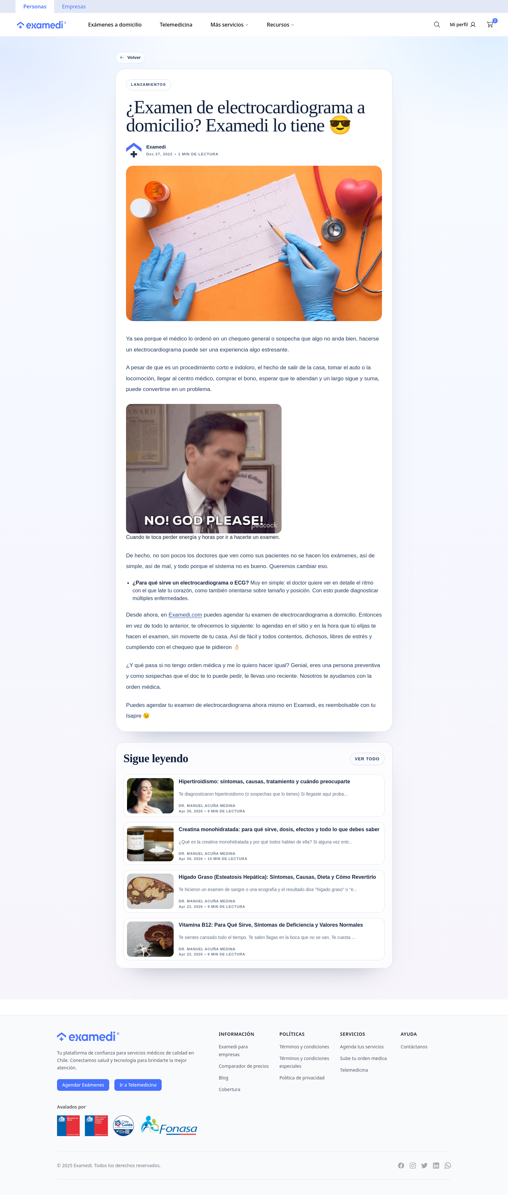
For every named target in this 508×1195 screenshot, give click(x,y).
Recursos (280, 24)
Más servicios (230, 24)
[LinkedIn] (436, 1165)
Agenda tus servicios (362, 1047)
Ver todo (367, 758)
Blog (223, 1078)
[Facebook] (401, 1165)
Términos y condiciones (304, 1047)
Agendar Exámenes (83, 1085)
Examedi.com (185, 615)
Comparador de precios (244, 1066)
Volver (130, 57)
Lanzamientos (148, 84)
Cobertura (229, 1089)
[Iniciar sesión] (463, 24)
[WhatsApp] (447, 1165)
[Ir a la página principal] (41, 24)
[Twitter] (424, 1165)
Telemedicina (176, 24)
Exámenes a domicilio (115, 24)
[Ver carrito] (490, 24)
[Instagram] (413, 1165)
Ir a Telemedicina (138, 1085)
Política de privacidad (302, 1078)
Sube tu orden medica (363, 1058)
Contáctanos (414, 1047)
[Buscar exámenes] (437, 24)
